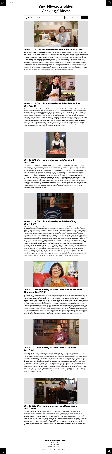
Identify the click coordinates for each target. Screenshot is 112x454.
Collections (14, 3)
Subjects (40, 18)
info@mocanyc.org (60, 446)
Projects (27, 18)
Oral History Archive (56, 7)
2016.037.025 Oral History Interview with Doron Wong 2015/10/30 (50, 407)
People (33, 18)
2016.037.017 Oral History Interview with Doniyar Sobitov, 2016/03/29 (52, 104)
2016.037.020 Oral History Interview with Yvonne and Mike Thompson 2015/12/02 (53, 291)
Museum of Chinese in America (55, 440)
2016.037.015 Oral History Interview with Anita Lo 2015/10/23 (54, 50)
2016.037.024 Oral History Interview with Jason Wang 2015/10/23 (50, 349)
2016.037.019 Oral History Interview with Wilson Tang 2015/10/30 (50, 222)
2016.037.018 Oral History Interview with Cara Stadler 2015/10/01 (50, 161)
